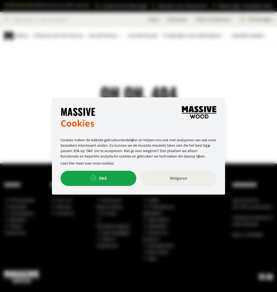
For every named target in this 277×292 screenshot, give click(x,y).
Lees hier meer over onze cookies (87, 163)
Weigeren (178, 178)
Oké (99, 178)
